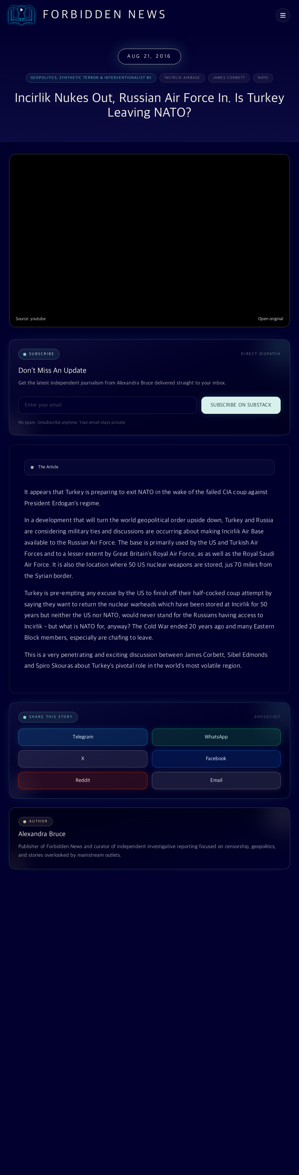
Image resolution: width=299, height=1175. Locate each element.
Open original (270, 319)
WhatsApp (216, 737)
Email (216, 780)
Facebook (216, 759)
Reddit (83, 780)
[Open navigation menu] (283, 15)
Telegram (83, 737)
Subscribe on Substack (241, 405)
